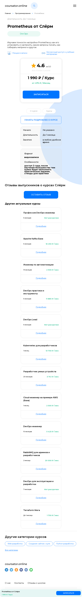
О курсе (33, 111)
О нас (8, 583)
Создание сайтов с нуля (39, 544)
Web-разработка (15, 544)
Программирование (23, 13)
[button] (34, 5)
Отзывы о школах (36, 583)
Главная (8, 13)
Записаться (41, 94)
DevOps (24, 34)
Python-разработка (65, 544)
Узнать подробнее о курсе (41, 120)
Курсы (49, 111)
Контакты (19, 583)
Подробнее (41, 226)
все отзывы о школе (41, 70)
